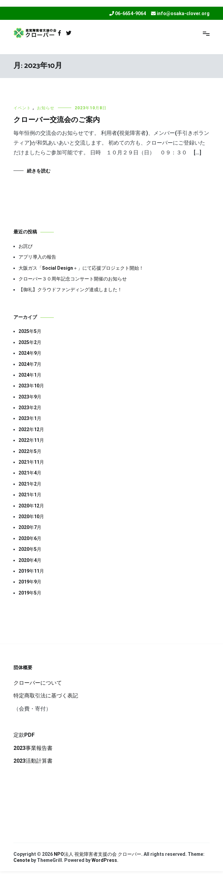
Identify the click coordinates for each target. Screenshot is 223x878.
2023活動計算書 (32, 761)
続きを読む (38, 171)
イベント (22, 108)
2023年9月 (29, 396)
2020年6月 (29, 538)
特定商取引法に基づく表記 (45, 695)
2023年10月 (31, 385)
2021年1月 (29, 494)
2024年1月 (29, 375)
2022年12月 (31, 429)
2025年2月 (29, 342)
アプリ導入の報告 (37, 257)
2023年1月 (29, 418)
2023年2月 (29, 407)
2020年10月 (31, 516)
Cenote (21, 860)
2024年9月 (29, 353)
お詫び (25, 246)
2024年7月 (29, 364)
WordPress (104, 860)
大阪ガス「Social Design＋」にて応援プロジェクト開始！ (81, 268)
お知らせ (45, 108)
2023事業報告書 (32, 748)
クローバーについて (37, 683)
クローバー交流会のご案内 (56, 120)
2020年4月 (29, 560)
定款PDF (24, 735)
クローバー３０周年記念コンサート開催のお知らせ (72, 278)
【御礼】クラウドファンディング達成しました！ (70, 289)
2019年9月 (29, 581)
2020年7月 (29, 527)
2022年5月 (29, 451)
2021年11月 (31, 462)
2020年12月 (31, 505)
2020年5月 (29, 549)
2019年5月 (29, 593)
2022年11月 (31, 440)
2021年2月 (29, 484)
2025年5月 (29, 331)
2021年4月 (29, 472)
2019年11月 (31, 571)
